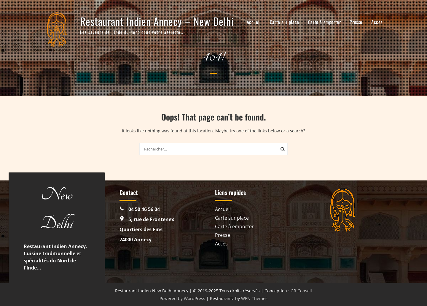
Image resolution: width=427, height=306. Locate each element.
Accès (377, 22)
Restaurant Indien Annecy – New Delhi (157, 21)
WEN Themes (254, 298)
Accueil (254, 22)
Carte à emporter (324, 22)
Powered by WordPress (182, 298)
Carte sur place (284, 22)
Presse (356, 22)
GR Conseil (301, 291)
